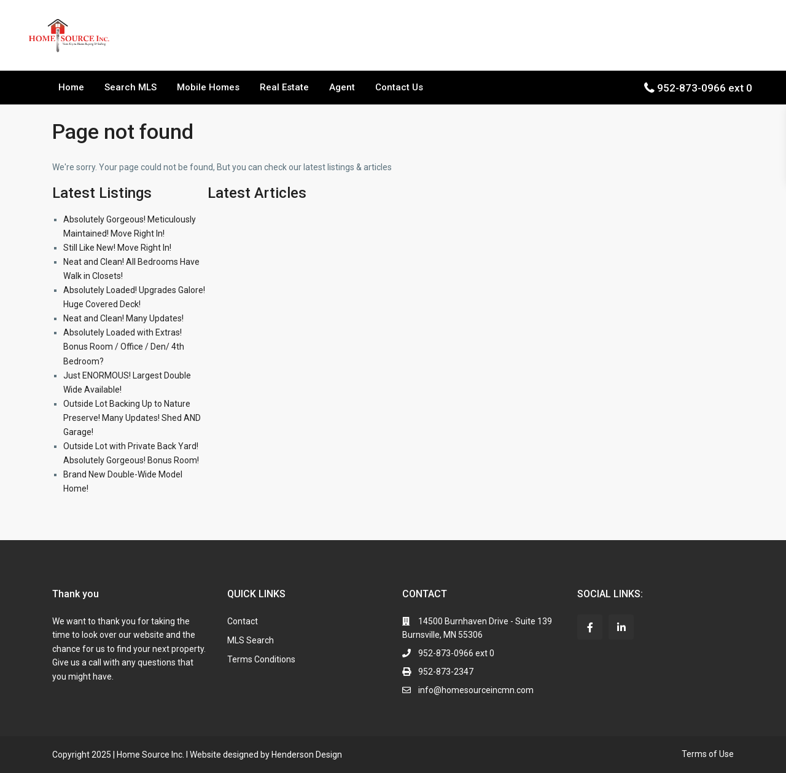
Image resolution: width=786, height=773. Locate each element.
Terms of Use (708, 754)
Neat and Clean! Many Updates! (123, 318)
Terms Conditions (261, 659)
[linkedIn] (621, 627)
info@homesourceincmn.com (476, 690)
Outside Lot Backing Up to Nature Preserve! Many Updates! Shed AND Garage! (132, 418)
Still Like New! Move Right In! (117, 248)
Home (71, 87)
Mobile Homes (208, 87)
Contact (242, 621)
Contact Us (399, 87)
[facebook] (589, 627)
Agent (342, 87)
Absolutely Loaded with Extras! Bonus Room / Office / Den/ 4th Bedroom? (123, 347)
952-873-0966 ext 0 (704, 88)
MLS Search (250, 640)
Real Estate (284, 87)
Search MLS (130, 87)
